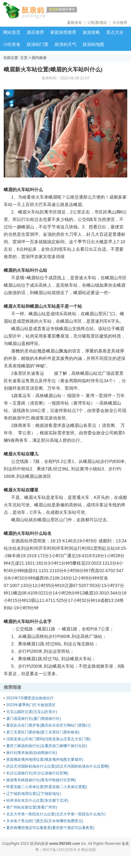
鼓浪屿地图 (93, 44)
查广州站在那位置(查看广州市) (31, 807)
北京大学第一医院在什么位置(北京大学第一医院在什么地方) (56, 814)
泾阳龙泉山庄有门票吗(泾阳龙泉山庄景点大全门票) (48, 739)
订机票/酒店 (97, 22)
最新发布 (74, 22)
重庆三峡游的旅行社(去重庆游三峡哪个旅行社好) (46, 746)
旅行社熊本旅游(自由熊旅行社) (31, 753)
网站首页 (11, 32)
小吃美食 (11, 44)
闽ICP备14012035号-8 (61, 850)
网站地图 (88, 850)
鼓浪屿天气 (65, 44)
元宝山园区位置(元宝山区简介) (31, 712)
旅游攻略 (91, 32)
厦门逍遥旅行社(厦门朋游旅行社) (33, 718)
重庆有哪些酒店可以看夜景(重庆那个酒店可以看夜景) (50, 828)
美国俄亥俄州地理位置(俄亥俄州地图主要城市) (44, 759)
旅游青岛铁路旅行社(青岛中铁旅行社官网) (41, 780)
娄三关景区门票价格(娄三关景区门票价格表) (42, 732)
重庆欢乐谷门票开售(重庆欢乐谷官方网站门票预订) (48, 725)
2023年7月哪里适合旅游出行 (30, 698)
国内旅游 (39, 58)
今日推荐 (119, 22)
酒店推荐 (35, 32)
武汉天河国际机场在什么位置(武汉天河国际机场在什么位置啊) (57, 766)
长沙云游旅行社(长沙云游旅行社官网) (37, 773)
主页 (24, 58)
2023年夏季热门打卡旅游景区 (31, 705)
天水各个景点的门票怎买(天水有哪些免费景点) (44, 821)
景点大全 (115, 32)
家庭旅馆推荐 (63, 32)
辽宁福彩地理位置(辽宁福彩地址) (33, 793)
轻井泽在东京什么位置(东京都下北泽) (37, 800)
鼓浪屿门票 (37, 44)
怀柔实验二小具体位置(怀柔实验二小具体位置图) (46, 787)
